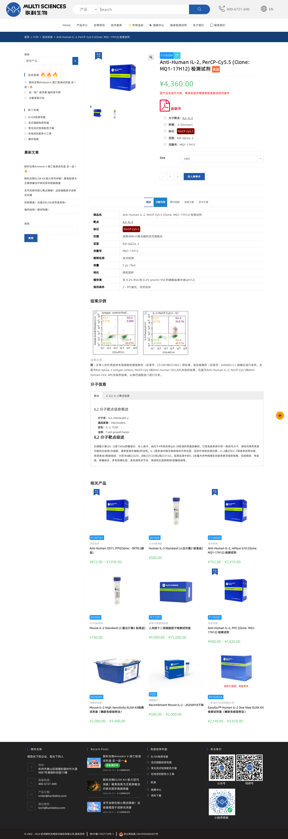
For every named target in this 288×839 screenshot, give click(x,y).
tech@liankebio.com (51, 808)
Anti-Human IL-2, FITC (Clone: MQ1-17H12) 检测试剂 (231, 630)
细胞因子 (153, 700)
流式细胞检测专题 (38, 122)
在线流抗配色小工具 (40, 133)
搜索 (27, 54)
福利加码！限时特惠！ (37, 209)
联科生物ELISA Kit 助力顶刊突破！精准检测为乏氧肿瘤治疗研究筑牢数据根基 (121, 784)
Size (162, 158)
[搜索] (75, 61)
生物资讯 (99, 25)
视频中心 (156, 789)
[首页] (27, 37)
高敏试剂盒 (96, 702)
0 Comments (123, 770)
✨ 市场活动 (135, 25)
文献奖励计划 (36, 98)
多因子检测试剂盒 (158, 623)
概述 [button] (96, 396)
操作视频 (175, 202)
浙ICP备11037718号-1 (102, 834)
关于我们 (198, 25)
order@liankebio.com (52, 796)
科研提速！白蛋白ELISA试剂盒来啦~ (45, 202)
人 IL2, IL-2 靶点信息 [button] (118, 396)
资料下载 (156, 795)
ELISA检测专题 (36, 117)
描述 (148, 202)
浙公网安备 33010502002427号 (138, 834)
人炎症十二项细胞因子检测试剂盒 (170, 628)
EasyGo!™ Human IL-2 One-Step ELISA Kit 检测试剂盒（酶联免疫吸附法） (236, 710)
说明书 (170, 108)
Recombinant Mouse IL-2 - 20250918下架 (176, 705)
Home (67, 25)
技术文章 (203, 202)
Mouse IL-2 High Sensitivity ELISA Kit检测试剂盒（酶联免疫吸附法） (117, 710)
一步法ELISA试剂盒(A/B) (221, 702)
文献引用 (160, 202)
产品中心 (82, 25)
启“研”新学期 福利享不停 (44, 92)
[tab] (148, 202)
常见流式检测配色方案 (41, 128)
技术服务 (116, 25)
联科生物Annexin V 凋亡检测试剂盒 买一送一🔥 (50, 85)
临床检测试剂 (178, 25)
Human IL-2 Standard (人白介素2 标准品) (176, 548)
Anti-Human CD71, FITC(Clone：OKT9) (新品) (117, 550)
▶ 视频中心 (156, 25)
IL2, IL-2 (187, 118)
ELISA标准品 (155, 543)
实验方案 (189, 202)
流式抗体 (94, 543)
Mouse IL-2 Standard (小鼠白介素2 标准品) (117, 628)
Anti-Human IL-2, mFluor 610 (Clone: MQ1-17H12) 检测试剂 (232, 550)
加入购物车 (194, 176)
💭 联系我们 (217, 25)
